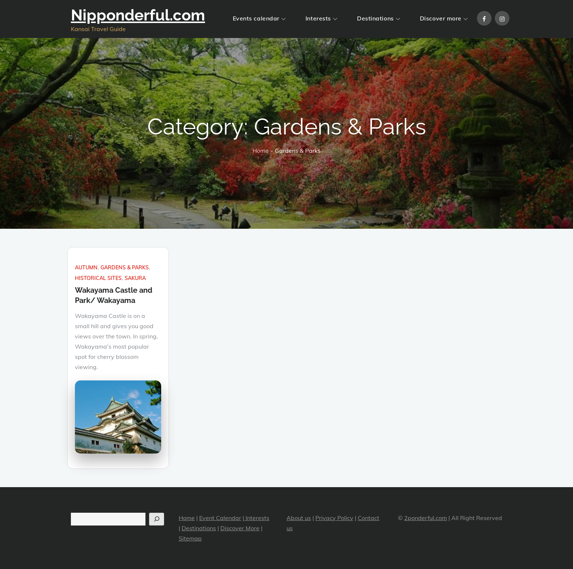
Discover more (444, 18)
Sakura (135, 278)
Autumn (86, 267)
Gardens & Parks (124, 267)
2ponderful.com (425, 517)
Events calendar (259, 18)
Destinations (378, 18)
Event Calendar (220, 517)
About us (298, 517)
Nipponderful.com (138, 15)
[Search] (156, 519)
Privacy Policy (334, 517)
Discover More (239, 528)
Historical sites (98, 278)
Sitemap (190, 538)
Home (187, 517)
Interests (321, 18)
